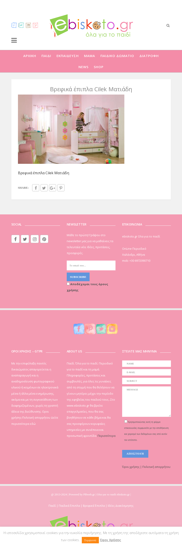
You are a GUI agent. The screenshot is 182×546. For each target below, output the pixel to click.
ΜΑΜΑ (89, 55)
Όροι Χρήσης (110, 540)
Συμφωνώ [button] (90, 540)
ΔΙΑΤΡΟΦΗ (149, 55)
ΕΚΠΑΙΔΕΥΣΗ (68, 55)
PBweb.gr (89, 494)
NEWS (83, 67)
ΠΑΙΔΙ (46, 55)
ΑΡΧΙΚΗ (29, 55)
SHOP (99, 67)
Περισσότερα (106, 436)
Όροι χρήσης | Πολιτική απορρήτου (146, 467)
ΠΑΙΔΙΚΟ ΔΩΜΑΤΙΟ (117, 55)
